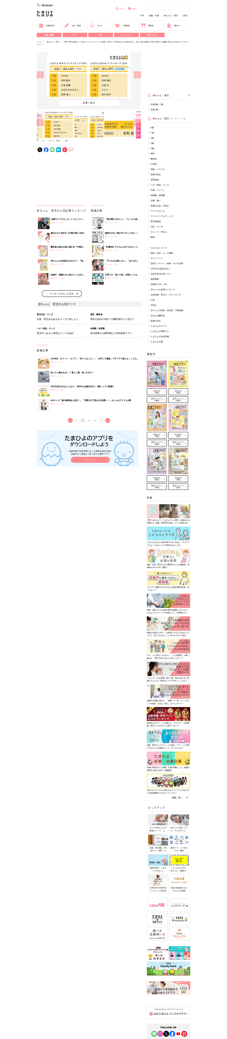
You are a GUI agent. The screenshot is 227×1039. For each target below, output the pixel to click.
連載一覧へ (177, 797)
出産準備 (122, 25)
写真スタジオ (152, 35)
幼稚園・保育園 (158, 195)
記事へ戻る (89, 102)
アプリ (74, 35)
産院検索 (155, 279)
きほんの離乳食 (158, 315)
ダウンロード (90, 459)
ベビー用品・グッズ (160, 184)
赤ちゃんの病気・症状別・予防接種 (167, 310)
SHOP (120, 8)
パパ (43, 141)
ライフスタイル (158, 211)
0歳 (152, 127)
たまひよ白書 (157, 341)
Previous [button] (40, 74)
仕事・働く (156, 200)
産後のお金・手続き (160, 205)
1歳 (152, 132)
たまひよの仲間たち (160, 331)
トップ (39, 42)
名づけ (96, 25)
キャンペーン (126, 35)
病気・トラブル (158, 169)
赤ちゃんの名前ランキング (163, 289)
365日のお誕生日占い (160, 268)
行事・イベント (158, 190)
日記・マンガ (157, 226)
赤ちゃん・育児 (171, 15)
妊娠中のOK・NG (159, 284)
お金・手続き (72, 25)
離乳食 (147, 25)
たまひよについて (159, 247)
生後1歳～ (155, 109)
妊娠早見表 (46, 25)
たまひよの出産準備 (160, 336)
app (66, 141)
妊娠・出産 (154, 15)
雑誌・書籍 (49, 35)
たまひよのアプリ (159, 326)
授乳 (153, 153)
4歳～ (153, 148)
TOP (142, 15)
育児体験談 (156, 221)
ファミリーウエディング (162, 216)
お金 (153, 299)
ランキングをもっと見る (62, 293)
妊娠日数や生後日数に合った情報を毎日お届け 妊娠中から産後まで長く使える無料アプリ (90, 452)
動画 (153, 237)
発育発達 (155, 179)
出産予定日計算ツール (161, 273)
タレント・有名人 (55, 141)
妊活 (185, 15)
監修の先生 (156, 320)
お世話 (154, 164)
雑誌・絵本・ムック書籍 (162, 253)
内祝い (133, 8)
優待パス (173, 25)
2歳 (152, 137)
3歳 (152, 143)
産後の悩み (156, 174)
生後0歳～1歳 (157, 104)
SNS (100, 35)
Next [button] (137, 74)
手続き (154, 305)
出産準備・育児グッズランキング (166, 294)
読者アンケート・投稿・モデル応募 (167, 263)
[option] (89, 75)
